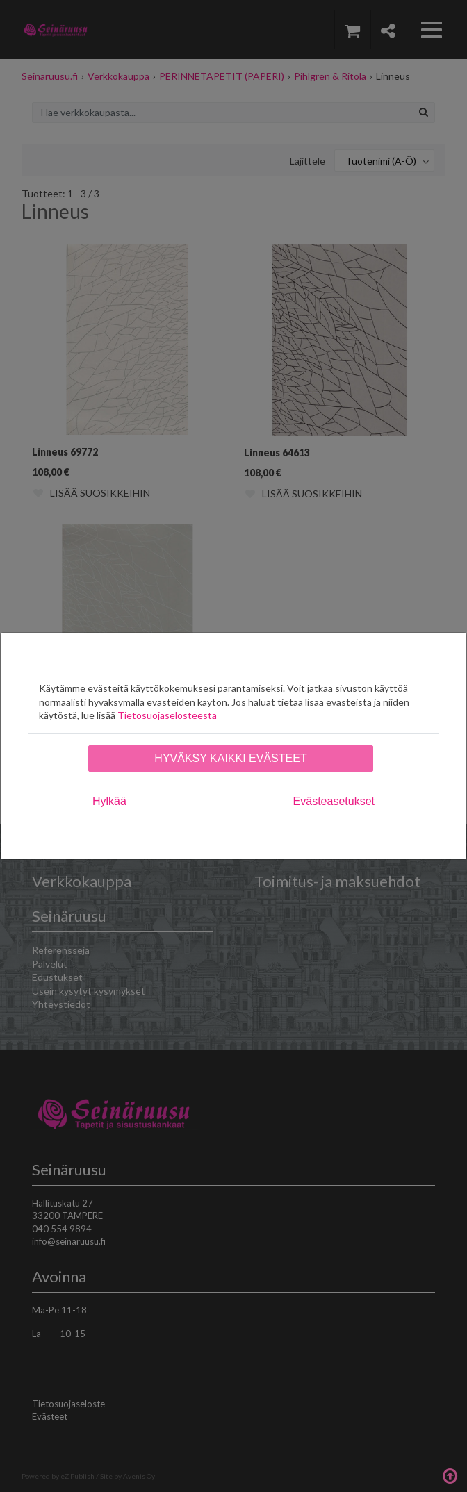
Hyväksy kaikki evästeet (230, 758)
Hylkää (109, 801)
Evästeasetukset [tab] (334, 801)
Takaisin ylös (449, 1474)
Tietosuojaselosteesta (167, 715)
